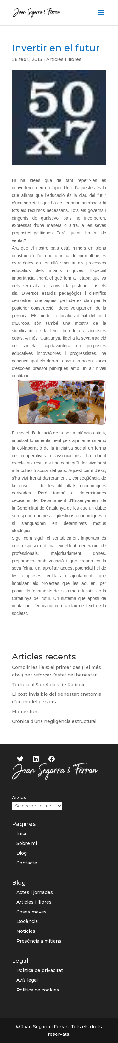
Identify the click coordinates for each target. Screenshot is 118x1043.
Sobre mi (26, 843)
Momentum (25, 711)
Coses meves (31, 912)
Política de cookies (37, 990)
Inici (21, 833)
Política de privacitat (39, 970)
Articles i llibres (63, 59)
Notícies (25, 931)
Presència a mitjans (38, 941)
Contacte (26, 863)
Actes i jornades (34, 892)
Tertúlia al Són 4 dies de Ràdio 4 (48, 685)
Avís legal (27, 980)
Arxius (19, 797)
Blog (21, 853)
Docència (27, 921)
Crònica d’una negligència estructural (54, 721)
